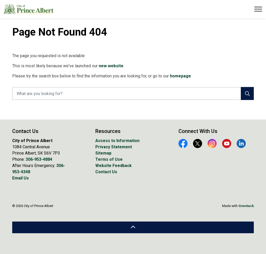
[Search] (247, 93)
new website (111, 65)
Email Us (20, 178)
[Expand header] (258, 9)
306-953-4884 (39, 159)
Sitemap (103, 153)
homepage (180, 75)
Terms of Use (109, 159)
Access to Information (117, 140)
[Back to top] (133, 227)
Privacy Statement (113, 146)
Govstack (246, 206)
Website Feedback (113, 165)
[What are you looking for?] (133, 93)
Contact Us (106, 171)
